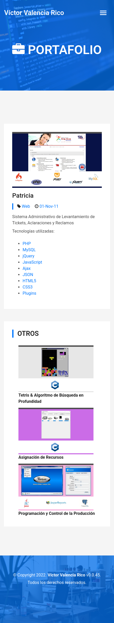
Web (26, 206)
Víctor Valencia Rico (34, 13)
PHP (27, 243)
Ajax (27, 268)
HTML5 (29, 280)
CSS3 (27, 287)
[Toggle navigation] (103, 12)
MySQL (29, 249)
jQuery (28, 256)
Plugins (29, 293)
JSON (28, 274)
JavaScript (32, 262)
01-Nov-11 (48, 206)
